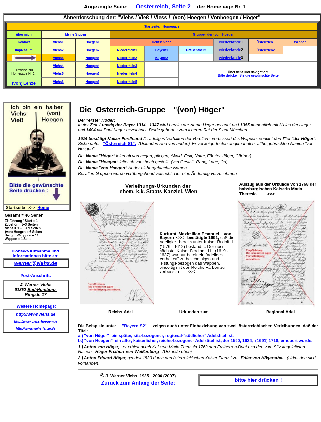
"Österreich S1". (119, 143)
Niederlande (230, 42)
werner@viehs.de (35, 263)
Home (43, 207)
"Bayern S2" (135, 325)
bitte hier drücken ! (258, 380)
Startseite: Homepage (161, 26)
